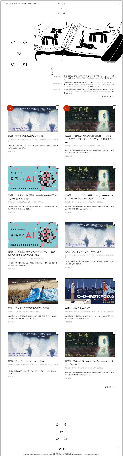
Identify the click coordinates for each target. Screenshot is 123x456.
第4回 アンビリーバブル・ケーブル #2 (83, 243)
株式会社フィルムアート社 (84, 445)
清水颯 (41, 193)
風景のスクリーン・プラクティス (19, 303)
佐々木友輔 (35, 303)
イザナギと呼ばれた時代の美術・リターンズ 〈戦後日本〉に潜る (30, 130)
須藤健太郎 (100, 137)
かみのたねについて (20, 451)
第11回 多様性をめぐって (77, 299)
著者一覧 (8, 451)
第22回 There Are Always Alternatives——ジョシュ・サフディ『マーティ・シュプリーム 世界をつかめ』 (89, 130)
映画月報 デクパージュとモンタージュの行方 (80, 137)
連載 (57, 98)
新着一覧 (108, 378)
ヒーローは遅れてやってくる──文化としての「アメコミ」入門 (85, 303)
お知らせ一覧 (106, 87)
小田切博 (111, 303)
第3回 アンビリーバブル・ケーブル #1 (27, 352)
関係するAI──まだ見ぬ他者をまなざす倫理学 (23, 193)
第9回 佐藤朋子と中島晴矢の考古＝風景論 (28, 299)
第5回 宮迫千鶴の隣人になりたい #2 (97, 69)
